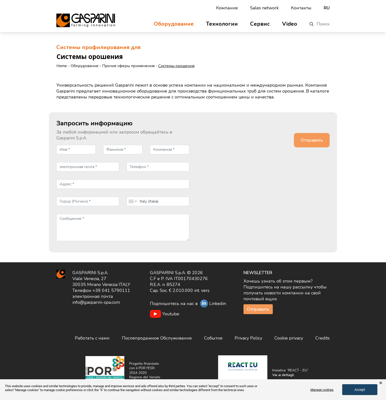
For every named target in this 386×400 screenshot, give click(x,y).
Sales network (264, 8)
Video (289, 24)
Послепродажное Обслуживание (157, 338)
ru (327, 8)
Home (61, 66)
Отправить (258, 309)
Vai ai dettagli (283, 375)
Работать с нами (92, 338)
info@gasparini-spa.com (96, 302)
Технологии (222, 24)
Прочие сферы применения (128, 66)
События (213, 338)
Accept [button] (359, 390)
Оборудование (174, 24)
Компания (227, 8)
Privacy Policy (248, 338)
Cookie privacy (288, 338)
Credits (322, 338)
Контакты (301, 8)
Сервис (260, 24)
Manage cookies (322, 390)
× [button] (380, 383)
